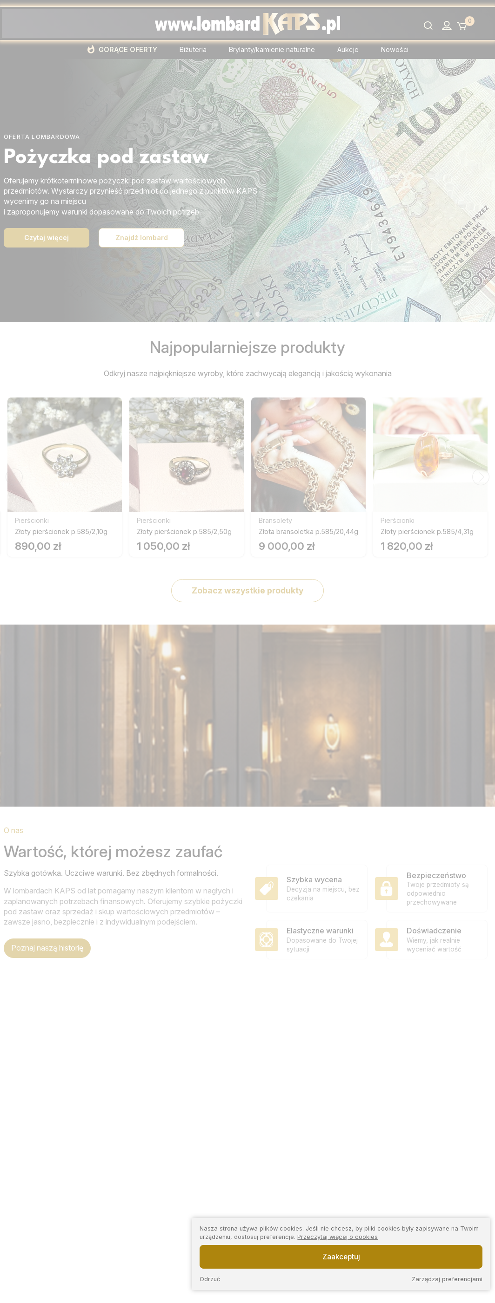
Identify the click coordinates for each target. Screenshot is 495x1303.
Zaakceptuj (341, 1256)
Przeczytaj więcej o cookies (337, 1236)
